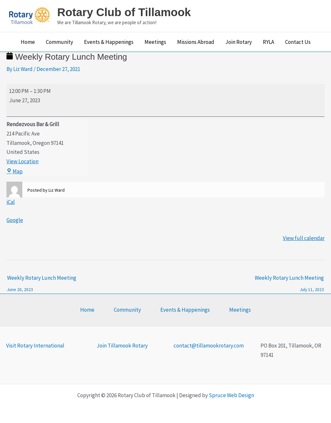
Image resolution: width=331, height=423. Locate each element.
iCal (10, 202)
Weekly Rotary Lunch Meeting (41, 279)
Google (14, 220)
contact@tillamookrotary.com (209, 345)
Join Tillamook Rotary (122, 345)
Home (28, 41)
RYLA (268, 41)
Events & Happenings (108, 41)
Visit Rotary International (35, 345)
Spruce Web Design (231, 395)
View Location (22, 161)
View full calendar (304, 238)
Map (14, 171)
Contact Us (298, 41)
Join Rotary (238, 41)
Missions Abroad (195, 41)
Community (59, 41)
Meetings (155, 41)
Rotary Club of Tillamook (124, 12)
